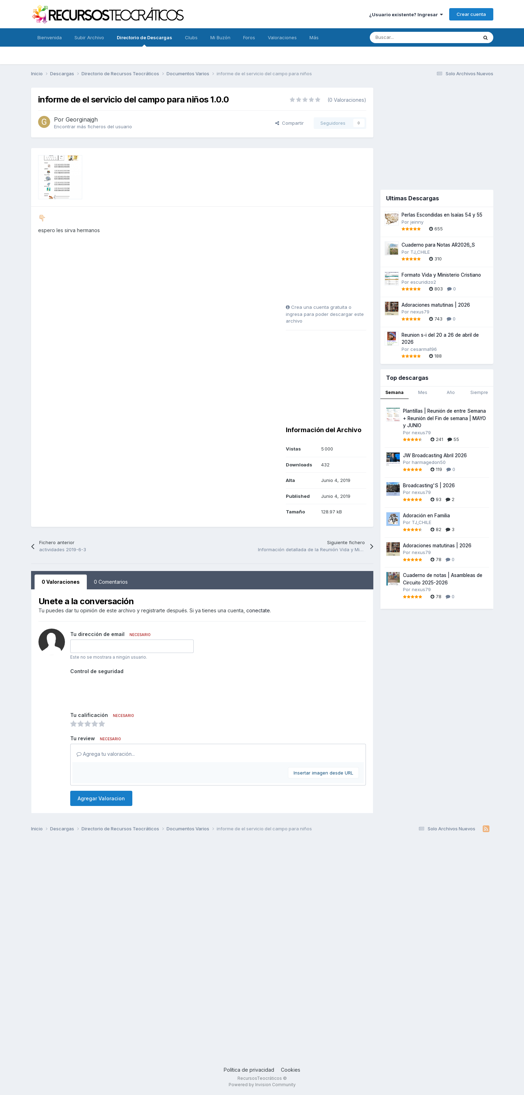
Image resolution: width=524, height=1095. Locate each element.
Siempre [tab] (479, 392)
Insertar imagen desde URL (323, 773)
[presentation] (123, 690)
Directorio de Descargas (144, 41)
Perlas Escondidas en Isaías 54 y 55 (442, 215)
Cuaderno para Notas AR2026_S (438, 245)
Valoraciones (282, 37)
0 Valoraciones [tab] (61, 582)
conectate (258, 610)
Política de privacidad (249, 1070)
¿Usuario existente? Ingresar (406, 14)
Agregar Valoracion (101, 798)
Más (314, 37)
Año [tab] (451, 392)
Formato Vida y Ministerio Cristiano (441, 275)
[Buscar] (408, 37)
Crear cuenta (471, 14)
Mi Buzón (220, 37)
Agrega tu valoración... (106, 754)
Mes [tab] (422, 392)
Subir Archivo (89, 37)
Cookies (290, 1070)
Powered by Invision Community (262, 1084)
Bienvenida (49, 37)
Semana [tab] (394, 392)
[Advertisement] (330, 258)
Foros (249, 37)
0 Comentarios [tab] (111, 582)
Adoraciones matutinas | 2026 (436, 305)
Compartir (289, 123)
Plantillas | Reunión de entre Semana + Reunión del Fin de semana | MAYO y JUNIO (444, 418)
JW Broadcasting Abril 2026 (435, 455)
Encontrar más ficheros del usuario (93, 126)
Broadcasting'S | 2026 (429, 485)
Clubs (191, 37)
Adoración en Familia (426, 515)
